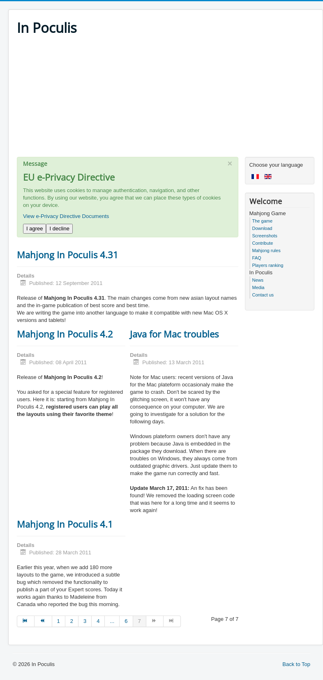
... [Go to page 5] (112, 621)
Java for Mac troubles (174, 334)
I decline (59, 228)
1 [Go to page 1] (58, 621)
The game (262, 220)
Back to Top (296, 664)
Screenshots (264, 235)
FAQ (256, 257)
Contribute (262, 243)
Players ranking (268, 265)
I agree (34, 228)
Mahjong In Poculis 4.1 (65, 524)
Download (262, 228)
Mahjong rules (266, 250)
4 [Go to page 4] (98, 621)
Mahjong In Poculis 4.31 (67, 254)
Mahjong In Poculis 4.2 (65, 334)
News (258, 280)
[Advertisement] (165, 99)
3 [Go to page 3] (84, 621)
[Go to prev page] (43, 621)
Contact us (263, 294)
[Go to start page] (26, 621)
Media (258, 287)
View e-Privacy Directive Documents (66, 216)
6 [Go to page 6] (126, 621)
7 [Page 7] (139, 621)
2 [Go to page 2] (71, 621)
